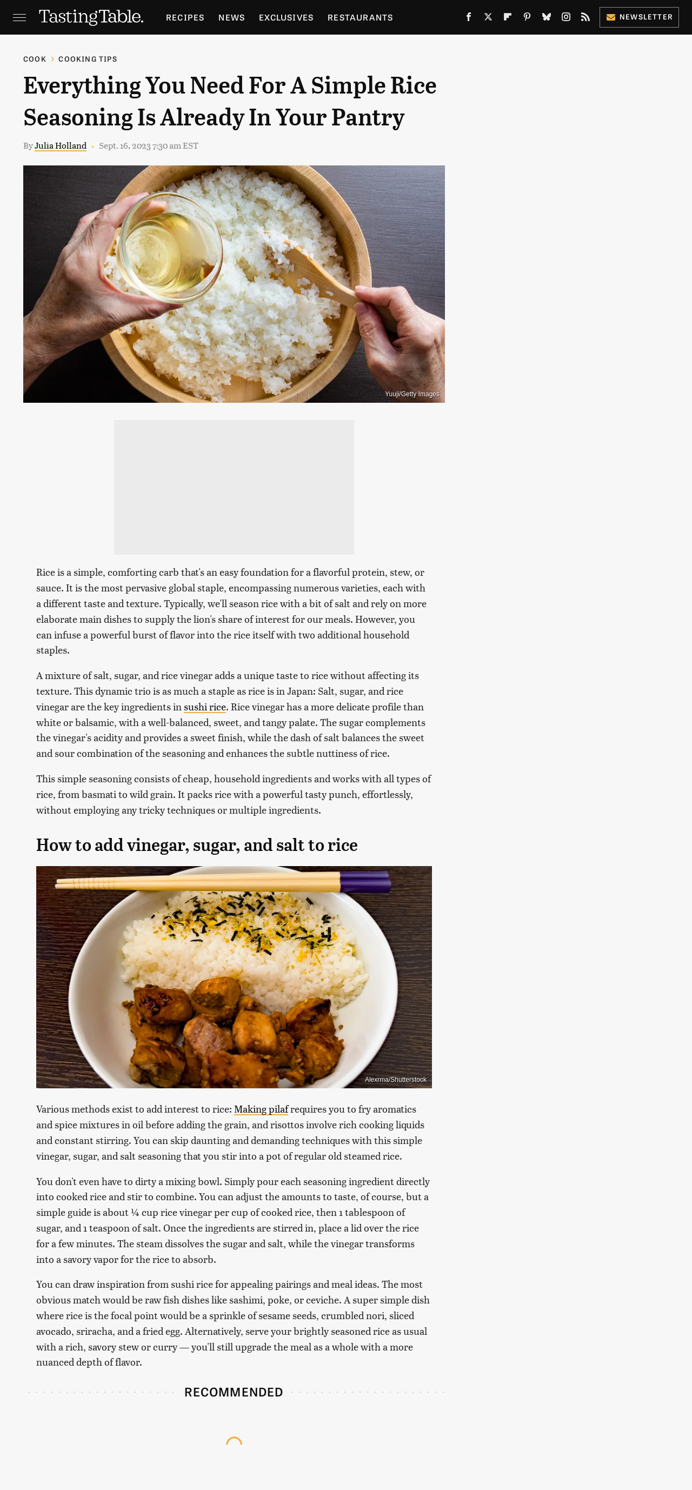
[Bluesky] (546, 19)
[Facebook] (468, 19)
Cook (34, 58)
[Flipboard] (507, 19)
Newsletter (639, 16)
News (231, 17)
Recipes (185, 17)
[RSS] (585, 19)
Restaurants (360, 17)
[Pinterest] (527, 19)
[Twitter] (488, 19)
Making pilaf (261, 1108)
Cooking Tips (87, 58)
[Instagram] (566, 19)
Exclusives (286, 17)
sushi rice (205, 706)
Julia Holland (60, 145)
